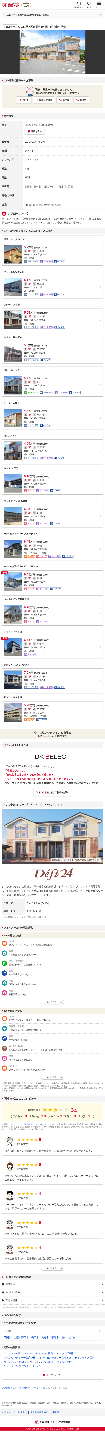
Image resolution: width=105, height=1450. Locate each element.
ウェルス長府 (64, 1362)
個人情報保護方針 (38, 1412)
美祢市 (45, 1337)
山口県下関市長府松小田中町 (39, 125)
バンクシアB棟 (65, 1353)
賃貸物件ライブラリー (30, 1388)
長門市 (66, 100)
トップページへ (54, 1375)
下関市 (25, 100)
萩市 (63, 1337)
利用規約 (22, 1412)
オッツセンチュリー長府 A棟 (19, 1357)
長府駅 (83, 100)
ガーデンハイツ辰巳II (41, 1362)
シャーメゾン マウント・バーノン (22, 1366)
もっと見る (52, 1268)
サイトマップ (8, 1412)
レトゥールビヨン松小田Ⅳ (38, 1353)
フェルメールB (12, 1353)
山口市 (72, 1337)
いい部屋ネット (9, 1388)
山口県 (7, 1331)
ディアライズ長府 (84, 1357)
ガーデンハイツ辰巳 (15, 1362)
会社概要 (55, 1412)
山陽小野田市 (45, 100)
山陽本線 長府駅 (34, 204)
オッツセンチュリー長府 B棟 (55, 1357)
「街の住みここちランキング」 (35, 1124)
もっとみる (52, 1002)
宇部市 (55, 1337)
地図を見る (34, 131)
